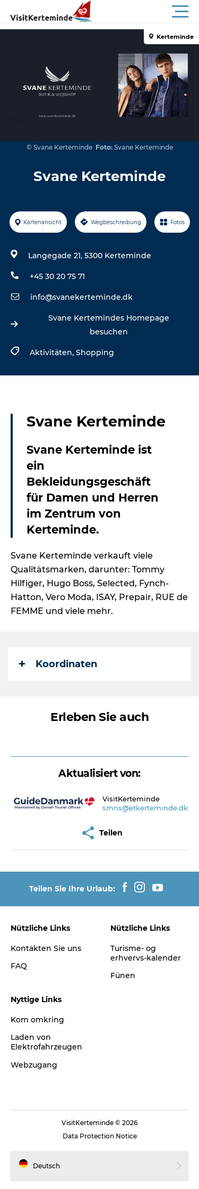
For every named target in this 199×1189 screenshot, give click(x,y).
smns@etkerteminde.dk (145, 807)
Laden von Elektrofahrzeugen (46, 1042)
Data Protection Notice (100, 1136)
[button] (147, 11)
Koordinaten (58, 664)
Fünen (122, 975)
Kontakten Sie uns (46, 948)
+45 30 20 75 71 (57, 276)
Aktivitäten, (53, 352)
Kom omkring (37, 1019)
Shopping (95, 352)
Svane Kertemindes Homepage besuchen (108, 325)
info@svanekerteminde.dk (81, 297)
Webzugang (34, 1065)
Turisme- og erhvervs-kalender (145, 953)
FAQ (19, 966)
